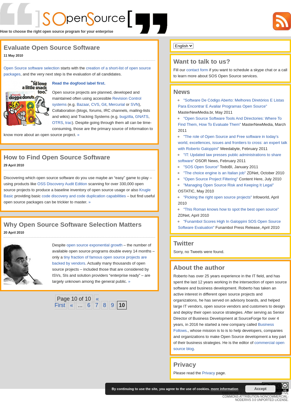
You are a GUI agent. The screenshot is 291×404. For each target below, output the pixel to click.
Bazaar (83, 104)
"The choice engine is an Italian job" (215, 173)
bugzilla (126, 116)
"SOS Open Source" (201, 167)
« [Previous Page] (71, 305)
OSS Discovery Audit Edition (62, 184)
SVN (135, 104)
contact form (197, 70)
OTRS (57, 122)
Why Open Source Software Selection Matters (73, 224)
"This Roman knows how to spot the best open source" (231, 209)
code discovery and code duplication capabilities (84, 196)
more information (224, 389)
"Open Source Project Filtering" (211, 179)
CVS (95, 104)
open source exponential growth (94, 245)
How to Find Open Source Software (57, 157)
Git (104, 104)
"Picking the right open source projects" (218, 197)
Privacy (208, 373)
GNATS (142, 116)
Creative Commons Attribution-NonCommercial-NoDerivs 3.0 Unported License (255, 397)
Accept (260, 389)
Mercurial (117, 104)
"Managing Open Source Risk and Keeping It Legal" (228, 185)
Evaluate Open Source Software (52, 47)
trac (68, 122)
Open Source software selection (31, 68)
